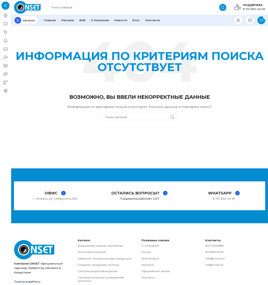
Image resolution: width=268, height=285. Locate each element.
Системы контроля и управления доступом (101, 279)
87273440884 (214, 246)
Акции (146, 252)
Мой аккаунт (150, 258)
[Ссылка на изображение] (34, 249)
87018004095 (214, 252)
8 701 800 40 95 (254, 9)
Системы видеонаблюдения (97, 271)
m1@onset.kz (214, 265)
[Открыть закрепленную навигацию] (26, 20)
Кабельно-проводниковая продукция (104, 258)
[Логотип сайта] (27, 7)
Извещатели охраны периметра (100, 246)
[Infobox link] (55, 193)
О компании (150, 246)
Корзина (147, 265)
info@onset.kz (215, 258)
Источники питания (92, 252)
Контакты (148, 277)
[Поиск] (137, 7)
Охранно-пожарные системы (98, 265)
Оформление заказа (155, 271)
